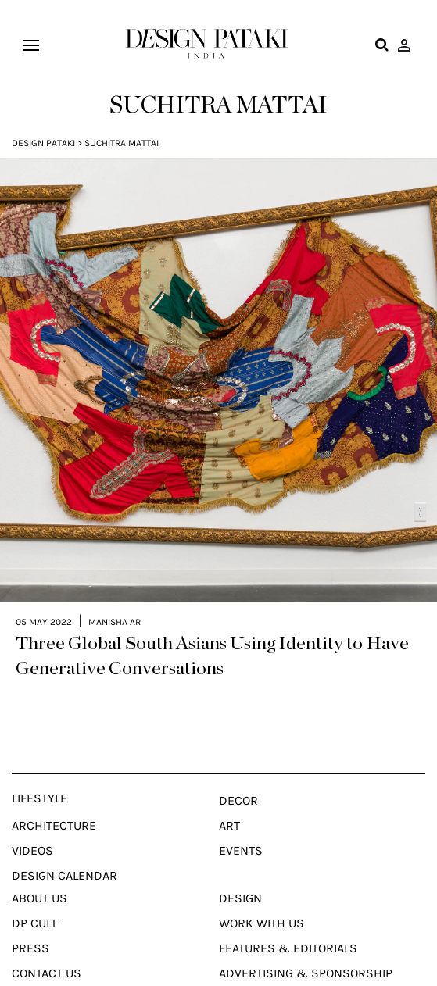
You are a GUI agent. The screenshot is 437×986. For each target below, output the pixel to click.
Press (30, 942)
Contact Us (46, 967)
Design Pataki (43, 143)
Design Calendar (64, 869)
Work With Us (261, 917)
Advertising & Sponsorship (305, 967)
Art (229, 819)
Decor (238, 794)
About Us (39, 892)
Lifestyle (39, 792)
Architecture (54, 819)
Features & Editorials (288, 942)
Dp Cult (34, 917)
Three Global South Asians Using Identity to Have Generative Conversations (212, 650)
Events (241, 844)
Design (240, 892)
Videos (32, 844)
